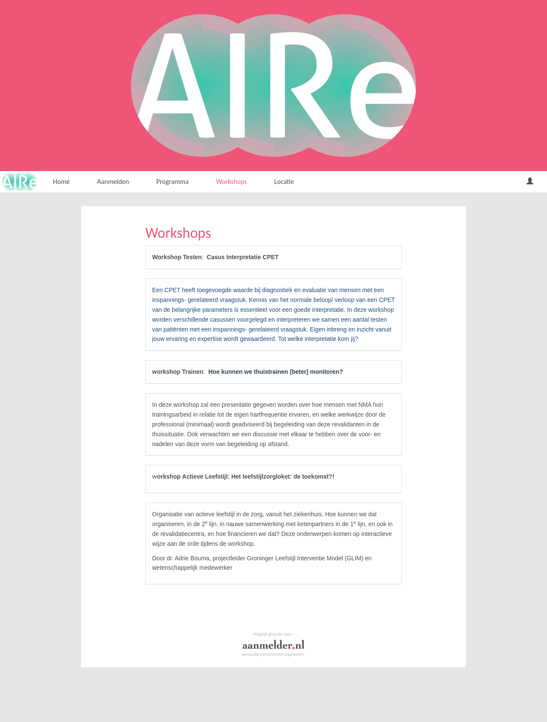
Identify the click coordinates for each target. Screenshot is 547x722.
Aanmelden (113, 182)
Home (61, 182)
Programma (172, 182)
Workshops (231, 182)
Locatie (284, 182)
